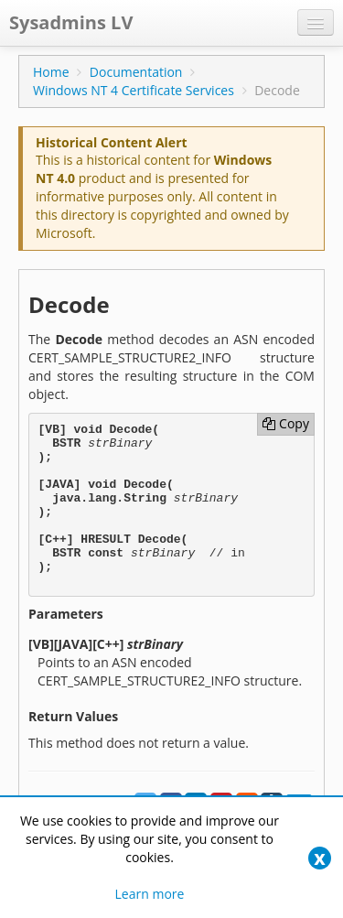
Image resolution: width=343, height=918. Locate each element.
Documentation (136, 72)
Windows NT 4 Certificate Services (133, 90)
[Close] (319, 858)
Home (51, 72)
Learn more (150, 893)
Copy (285, 423)
